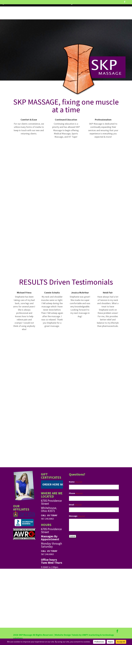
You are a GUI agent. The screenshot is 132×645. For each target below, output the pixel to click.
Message (77, 516)
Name (75, 482)
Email (75, 504)
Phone (75, 493)
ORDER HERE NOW (54, 484)
